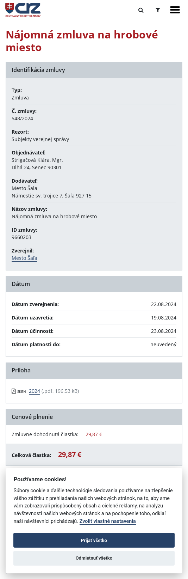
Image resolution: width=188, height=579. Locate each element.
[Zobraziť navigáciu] (175, 10)
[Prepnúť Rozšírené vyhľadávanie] (158, 10)
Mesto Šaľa (24, 258)
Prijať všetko (94, 540)
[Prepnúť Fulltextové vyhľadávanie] (141, 10)
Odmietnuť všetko (94, 558)
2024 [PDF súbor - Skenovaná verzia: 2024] (34, 391)
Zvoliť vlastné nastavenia (108, 521)
